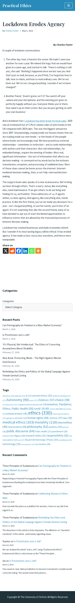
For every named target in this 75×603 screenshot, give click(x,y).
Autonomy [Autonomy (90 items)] (17, 400)
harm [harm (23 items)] (22, 418)
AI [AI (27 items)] (29, 395)
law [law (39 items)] (67, 418)
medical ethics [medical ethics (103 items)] (18, 422)
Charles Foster (12, 30)
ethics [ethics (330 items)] (40, 413)
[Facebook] (19, 251)
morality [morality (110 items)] (46, 422)
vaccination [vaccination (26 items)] (42, 444)
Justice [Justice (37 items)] (55, 418)
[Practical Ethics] (16, 5)
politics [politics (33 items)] (55, 426)
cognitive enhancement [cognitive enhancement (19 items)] (30, 404)
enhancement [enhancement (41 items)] (17, 413)
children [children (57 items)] (45, 400)
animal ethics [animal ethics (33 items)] (42, 395)
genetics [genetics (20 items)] (11, 418)
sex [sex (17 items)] (21, 440)
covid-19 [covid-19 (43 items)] (41, 408)
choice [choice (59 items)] (62, 400)
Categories (8, 301)
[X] (6, 251)
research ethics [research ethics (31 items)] (35, 435)
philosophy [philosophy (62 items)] (37, 427)
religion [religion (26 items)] (19, 435)
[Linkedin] (25, 251)
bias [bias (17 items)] (33, 400)
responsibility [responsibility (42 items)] (58, 435)
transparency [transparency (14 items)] (27, 444)
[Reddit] (12, 251)
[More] (38, 251)
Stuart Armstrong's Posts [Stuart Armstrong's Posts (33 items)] (41, 439)
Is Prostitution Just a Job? (16, 334)
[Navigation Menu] (69, 5)
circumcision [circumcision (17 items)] (9, 404)
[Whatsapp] (32, 251)
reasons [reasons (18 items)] (7, 436)
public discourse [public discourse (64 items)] (20, 431)
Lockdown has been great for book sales (45, 120)
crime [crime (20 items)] (54, 409)
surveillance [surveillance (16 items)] (65, 440)
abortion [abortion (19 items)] (8, 396)
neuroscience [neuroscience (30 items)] (17, 426)
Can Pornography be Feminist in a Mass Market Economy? (32, 325)
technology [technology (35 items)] (11, 444)
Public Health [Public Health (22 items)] (43, 431)
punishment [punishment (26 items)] (59, 431)
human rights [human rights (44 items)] (38, 418)
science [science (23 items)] (11, 440)
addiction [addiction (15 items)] (19, 396)
